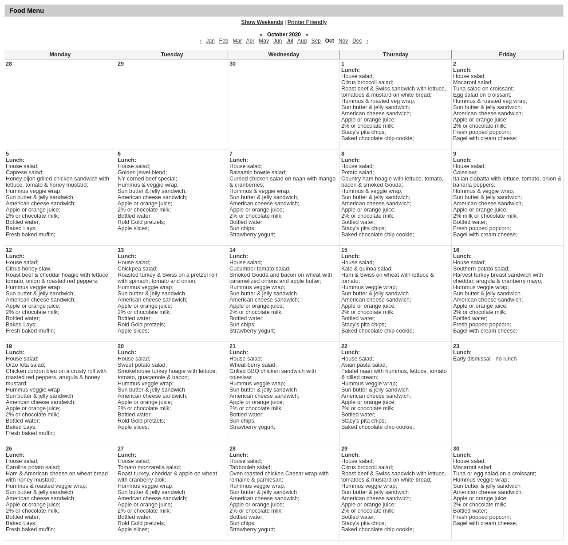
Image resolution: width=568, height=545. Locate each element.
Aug (302, 41)
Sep (315, 41)
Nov (343, 41)
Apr (250, 41)
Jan (210, 41)
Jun (277, 41)
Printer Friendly (307, 22)
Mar (237, 41)
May (264, 41)
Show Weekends (262, 22)
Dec (357, 41)
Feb (224, 41)
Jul (289, 41)
